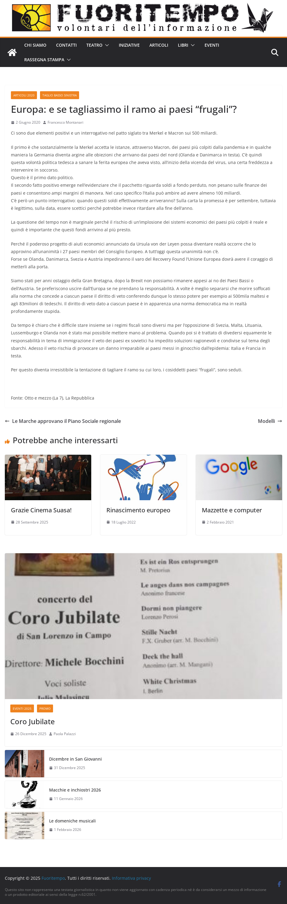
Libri (183, 45)
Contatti (66, 45)
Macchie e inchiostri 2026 (75, 790)
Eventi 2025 (22, 708)
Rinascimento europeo (138, 510)
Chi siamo (35, 45)
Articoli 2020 (24, 95)
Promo (45, 708)
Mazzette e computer (232, 510)
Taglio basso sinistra (59, 95)
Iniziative (129, 45)
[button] (105, 45)
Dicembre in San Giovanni (75, 759)
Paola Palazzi (65, 733)
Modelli (270, 421)
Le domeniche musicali (72, 821)
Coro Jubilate (32, 721)
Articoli (158, 45)
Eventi (212, 45)
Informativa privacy (131, 878)
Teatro (94, 45)
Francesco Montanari (65, 122)
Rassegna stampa (44, 59)
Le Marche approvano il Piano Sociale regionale (63, 421)
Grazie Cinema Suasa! (41, 510)
